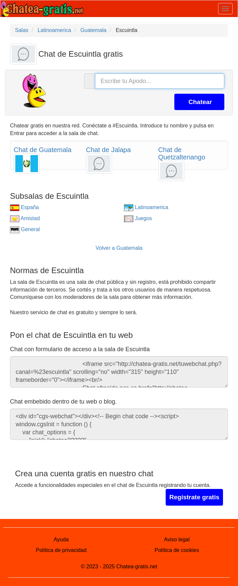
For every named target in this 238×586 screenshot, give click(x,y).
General (25, 229)
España (24, 207)
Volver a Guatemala (119, 248)
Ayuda (61, 539)
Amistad (25, 218)
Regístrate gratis (194, 497)
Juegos (138, 218)
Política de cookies (177, 550)
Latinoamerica (146, 207)
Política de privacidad (61, 550)
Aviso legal (177, 539)
